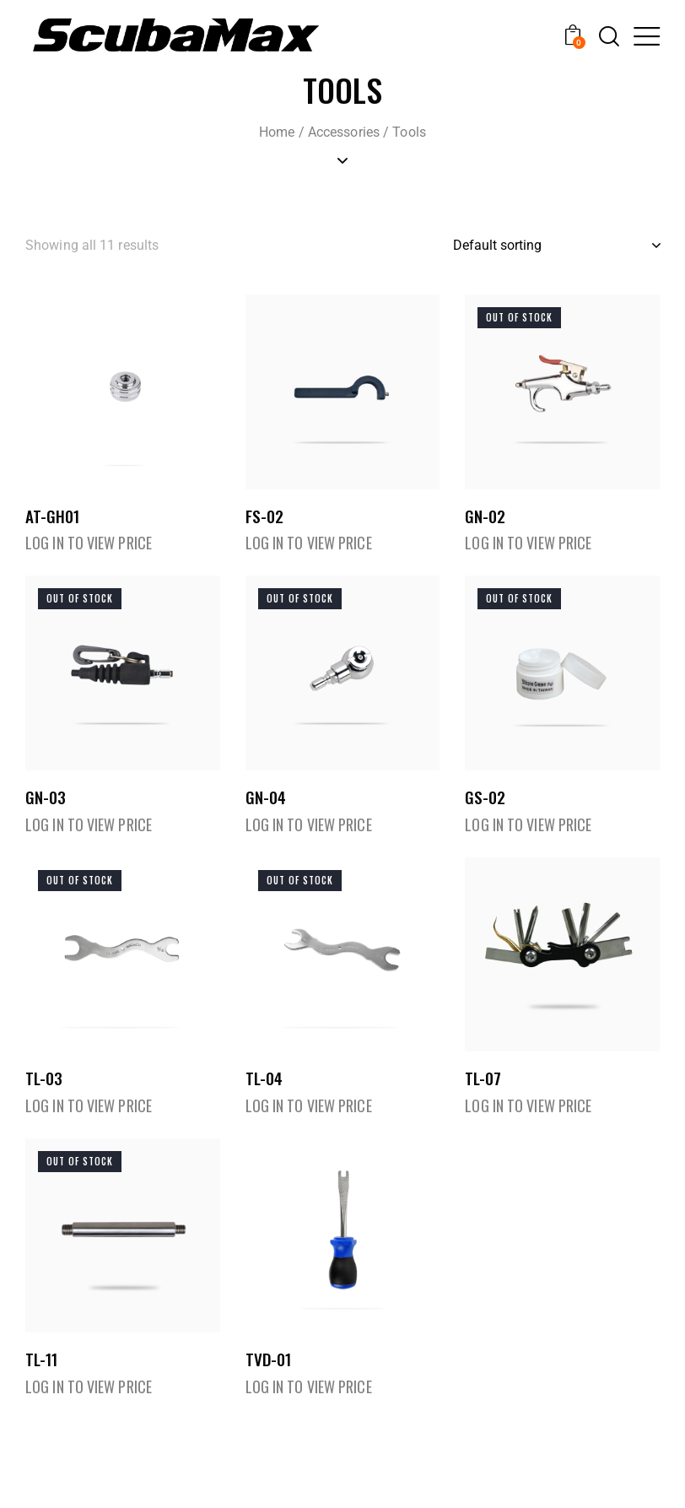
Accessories (344, 132)
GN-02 (485, 521)
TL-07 (483, 1094)
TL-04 (264, 1094)
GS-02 (485, 807)
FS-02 (264, 521)
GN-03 (45, 807)
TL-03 (43, 1094)
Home (276, 132)
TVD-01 (268, 1380)
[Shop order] (556, 245)
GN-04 (265, 807)
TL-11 (41, 1380)
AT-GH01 (52, 521)
